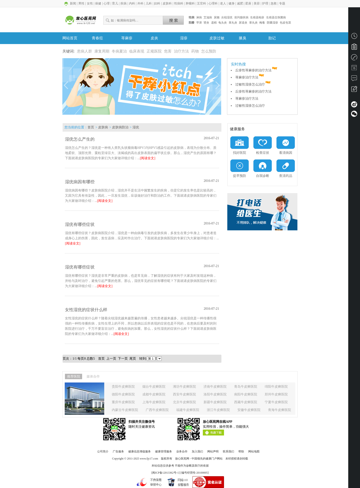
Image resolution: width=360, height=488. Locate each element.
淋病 (199, 17)
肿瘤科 (190, 3)
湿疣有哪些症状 (80, 224)
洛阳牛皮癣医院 (215, 394)
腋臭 (242, 38)
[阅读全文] (147, 158)
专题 (282, 3)
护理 (265, 3)
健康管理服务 (163, 451)
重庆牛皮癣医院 (123, 402)
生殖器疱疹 (257, 17)
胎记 (272, 38)
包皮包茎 (285, 22)
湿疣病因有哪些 (80, 181)
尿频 (217, 17)
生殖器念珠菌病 (276, 17)
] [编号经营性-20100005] (194, 472)
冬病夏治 (119, 51)
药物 (195, 51)
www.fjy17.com (149, 458)
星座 (248, 3)
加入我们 (197, 451)
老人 (223, 3)
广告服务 (118, 451)
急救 (274, 3)
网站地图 (254, 451)
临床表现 (136, 51)
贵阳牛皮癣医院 (123, 386)
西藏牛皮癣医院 (245, 402)
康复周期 (101, 51)
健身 (231, 3)
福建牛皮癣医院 (187, 410)
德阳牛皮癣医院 (123, 394)
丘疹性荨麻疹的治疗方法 (256, 70)
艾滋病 (208, 17)
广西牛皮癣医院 (157, 410)
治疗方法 (181, 51)
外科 (140, 3)
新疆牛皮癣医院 (215, 402)
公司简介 (102, 451)
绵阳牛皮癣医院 (276, 386)
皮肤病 (103, 127)
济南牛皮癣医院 (215, 386)
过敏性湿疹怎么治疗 (253, 84)
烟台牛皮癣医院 (153, 386)
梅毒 (262, 22)
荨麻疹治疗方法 (250, 77)
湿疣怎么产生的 (80, 139)
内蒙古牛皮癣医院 (125, 410)
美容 (257, 3)
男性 (81, 3)
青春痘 (97, 38)
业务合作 (182, 451)
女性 (90, 3)
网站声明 (213, 451)
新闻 (73, 3)
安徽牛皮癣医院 (248, 410)
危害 (168, 51)
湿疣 (135, 127)
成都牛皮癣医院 (153, 394)
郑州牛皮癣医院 (276, 394)
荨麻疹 (126, 38)
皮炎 (154, 38)
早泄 (199, 22)
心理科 (213, 3)
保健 (98, 3)
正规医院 (154, 51)
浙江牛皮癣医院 (218, 410)
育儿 (115, 3)
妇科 (157, 3)
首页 (91, 127)
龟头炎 (222, 22)
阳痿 (191, 22)
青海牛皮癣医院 (279, 410)
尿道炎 (243, 22)
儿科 (149, 3)
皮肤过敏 (216, 38)
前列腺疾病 (241, 17)
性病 (191, 17)
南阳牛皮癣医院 (245, 394)
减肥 (240, 3)
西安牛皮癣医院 (184, 394)
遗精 (214, 22)
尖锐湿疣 (226, 17)
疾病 (123, 3)
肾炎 (206, 22)
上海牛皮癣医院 (153, 402)
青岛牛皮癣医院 (245, 386)
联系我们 (228, 451)
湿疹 (184, 38)
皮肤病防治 (120, 127)
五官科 (201, 3)
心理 (107, 3)
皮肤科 (167, 3)
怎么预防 (208, 51)
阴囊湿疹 (272, 22)
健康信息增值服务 (139, 451)
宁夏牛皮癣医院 (276, 402)
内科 (132, 3)
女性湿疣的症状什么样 (86, 309)
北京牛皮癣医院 (184, 402)
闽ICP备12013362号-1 (165, 472)
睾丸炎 (233, 22)
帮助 (241, 451)
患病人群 (84, 51)
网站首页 (69, 38)
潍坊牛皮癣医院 (184, 386)
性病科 (178, 3)
